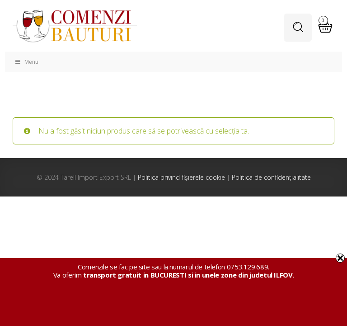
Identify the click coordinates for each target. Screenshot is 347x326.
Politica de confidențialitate (271, 177)
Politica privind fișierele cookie (181, 177)
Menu (26, 62)
